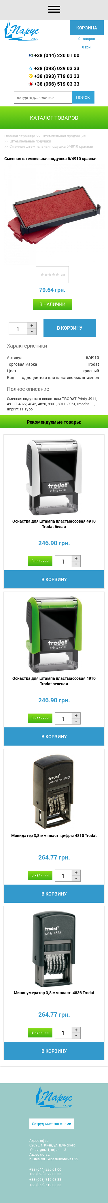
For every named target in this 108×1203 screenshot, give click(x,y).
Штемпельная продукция (63, 135)
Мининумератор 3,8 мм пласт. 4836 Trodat (54, 992)
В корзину (69, 328)
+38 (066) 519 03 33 (56, 83)
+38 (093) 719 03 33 (56, 76)
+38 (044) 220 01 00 (56, 55)
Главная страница (19, 135)
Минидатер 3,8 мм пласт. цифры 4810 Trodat (54, 835)
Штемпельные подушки (30, 141)
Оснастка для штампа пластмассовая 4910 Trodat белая (54, 523)
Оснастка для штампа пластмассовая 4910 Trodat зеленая (54, 680)
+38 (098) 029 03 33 (56, 68)
